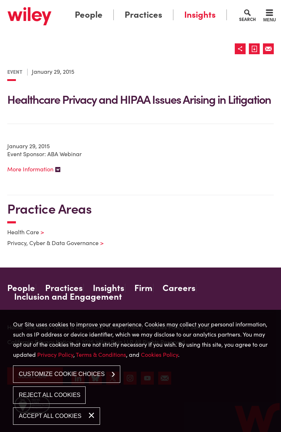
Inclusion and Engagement (68, 296)
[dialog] (140, 371)
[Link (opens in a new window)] (256, 48)
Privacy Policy (55, 354)
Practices (143, 14)
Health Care (21, 232)
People (89, 14)
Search (247, 19)
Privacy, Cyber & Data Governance (51, 243)
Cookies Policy (159, 354)
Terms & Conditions (101, 354)
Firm (143, 288)
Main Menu (120, 7)
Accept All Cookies (50, 416)
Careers (179, 288)
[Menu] (269, 16)
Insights (200, 14)
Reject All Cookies (50, 395)
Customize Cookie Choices (62, 374)
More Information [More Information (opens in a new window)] (30, 169)
